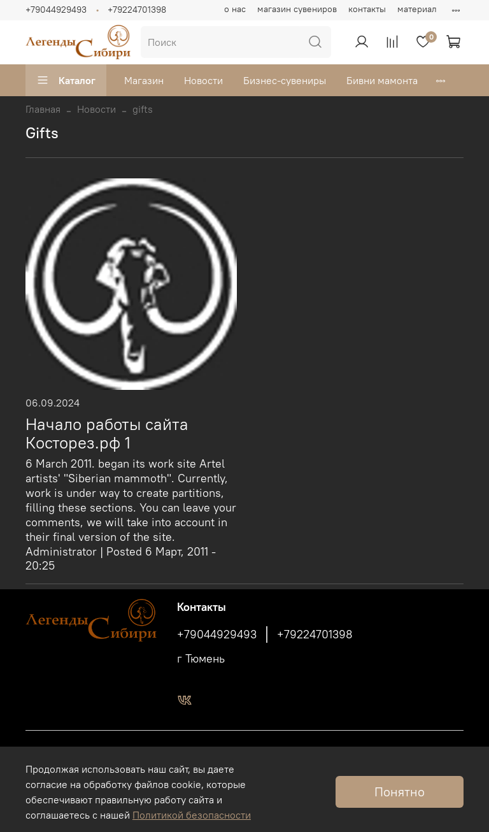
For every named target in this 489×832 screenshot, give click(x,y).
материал (417, 9)
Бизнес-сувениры (284, 80)
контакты (367, 9)
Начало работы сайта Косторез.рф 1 (106, 433)
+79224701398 (137, 9)
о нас (235, 9)
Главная (42, 109)
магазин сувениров (297, 9)
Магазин (144, 80)
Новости (203, 80)
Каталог (66, 80)
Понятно (399, 792)
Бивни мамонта (382, 80)
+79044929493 (56, 9)
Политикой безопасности (191, 814)
